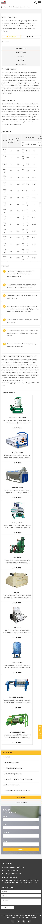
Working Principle (21, 52)
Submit (7, 907)
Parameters (21, 56)
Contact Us (6, 864)
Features (21, 60)
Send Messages (21, 802)
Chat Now (31, 37)
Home (5, 7)
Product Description (21, 48)
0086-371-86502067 (12, 870)
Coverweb (33, 917)
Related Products (21, 64)
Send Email (11, 37)
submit (21, 849)
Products (12, 7)
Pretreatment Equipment (24, 7)
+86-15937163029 (15, 874)
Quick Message (8, 888)
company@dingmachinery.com (16, 867)
